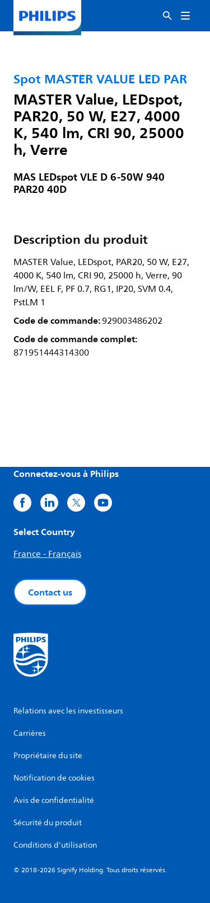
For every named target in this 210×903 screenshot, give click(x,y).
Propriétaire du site (47, 755)
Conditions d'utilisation (55, 845)
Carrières (29, 733)
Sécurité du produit (47, 822)
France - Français (47, 554)
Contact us (50, 592)
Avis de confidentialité (53, 800)
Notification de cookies (54, 778)
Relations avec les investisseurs (68, 711)
